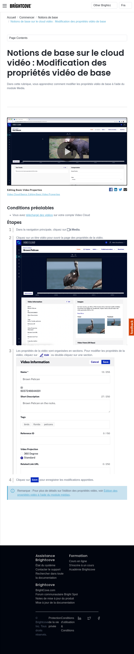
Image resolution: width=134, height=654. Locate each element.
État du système (45, 563)
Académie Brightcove (82, 567)
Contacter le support (48, 567)
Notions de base (48, 17)
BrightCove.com (45, 588)
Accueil (11, 17)
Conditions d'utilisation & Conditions (68, 622)
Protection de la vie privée (55, 620)
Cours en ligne (78, 559)
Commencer (26, 17)
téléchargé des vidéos (39, 213)
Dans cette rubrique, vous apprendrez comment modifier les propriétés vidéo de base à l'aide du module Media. (66, 86)
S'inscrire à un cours (81, 563)
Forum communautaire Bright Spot (57, 592)
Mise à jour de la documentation (55, 600)
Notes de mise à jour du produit (55, 596)
